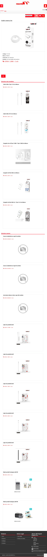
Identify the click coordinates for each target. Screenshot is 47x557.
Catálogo (4, 541)
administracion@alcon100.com (36, 551)
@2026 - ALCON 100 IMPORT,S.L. (8, 555)
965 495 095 (35, 548)
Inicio (3, 536)
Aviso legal (20, 536)
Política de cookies (21, 538)
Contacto (4, 543)
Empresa (4, 538)
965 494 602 (35, 546)
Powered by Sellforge (41, 555)
